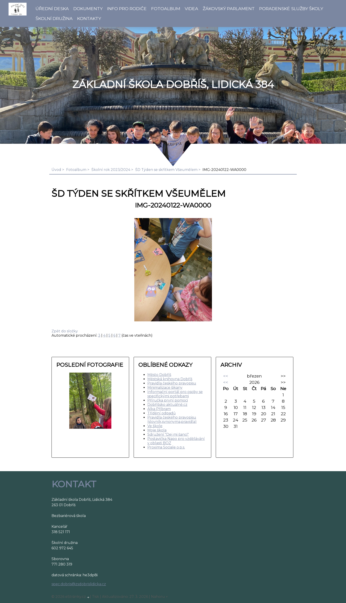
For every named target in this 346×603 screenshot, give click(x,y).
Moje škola (156, 430)
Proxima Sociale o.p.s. (166, 447)
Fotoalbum (165, 8)
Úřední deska (52, 8)
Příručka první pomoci (167, 400)
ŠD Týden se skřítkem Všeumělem (166, 170)
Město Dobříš (159, 375)
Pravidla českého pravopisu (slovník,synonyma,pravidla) (172, 419)
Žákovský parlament (229, 8)
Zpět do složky (65, 331)
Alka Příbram (159, 409)
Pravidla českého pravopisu (171, 383)
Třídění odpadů (161, 413)
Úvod (56, 170)
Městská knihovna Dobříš (169, 379)
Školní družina (54, 18)
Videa (191, 8)
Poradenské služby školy (291, 8)
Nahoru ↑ (159, 596)
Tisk (95, 596)
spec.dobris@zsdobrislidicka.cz (79, 584)
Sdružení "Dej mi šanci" (168, 434)
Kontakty (89, 18)
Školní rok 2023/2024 (110, 170)
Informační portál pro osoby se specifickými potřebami (175, 394)
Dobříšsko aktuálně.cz (167, 404)
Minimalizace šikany (164, 387)
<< (225, 376)
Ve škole (154, 426)
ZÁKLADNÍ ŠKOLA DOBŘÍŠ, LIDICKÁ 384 (173, 84)
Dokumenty (88, 8)
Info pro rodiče (127, 8)
